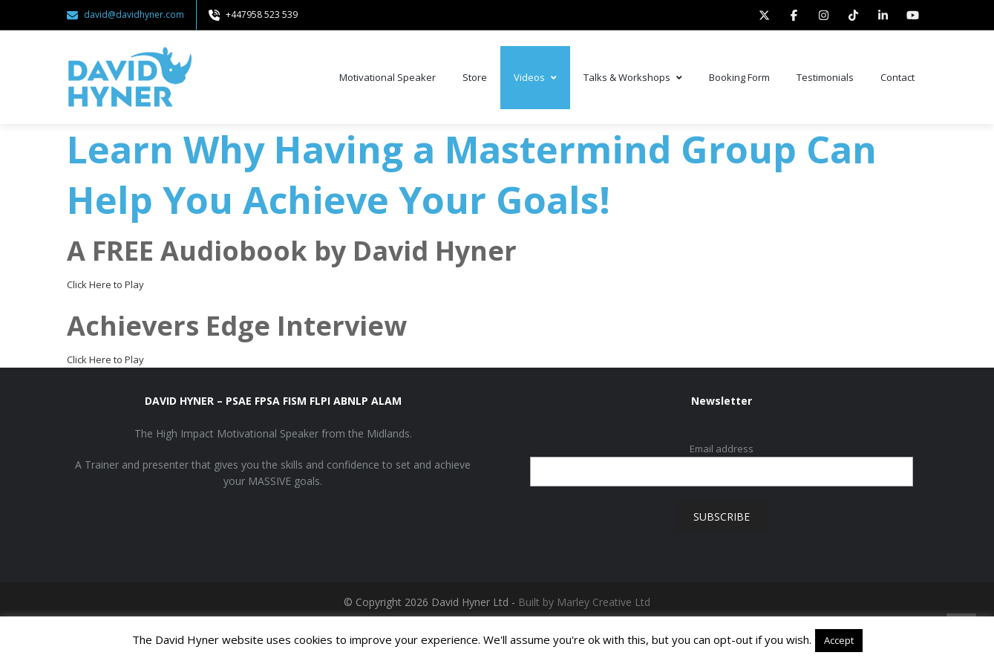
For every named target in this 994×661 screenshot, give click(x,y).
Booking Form (739, 77)
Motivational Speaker (387, 77)
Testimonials (825, 77)
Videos (535, 77)
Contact (897, 77)
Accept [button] (839, 640)
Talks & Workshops (632, 77)
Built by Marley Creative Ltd (584, 602)
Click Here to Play (105, 284)
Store (474, 77)
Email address (721, 448)
